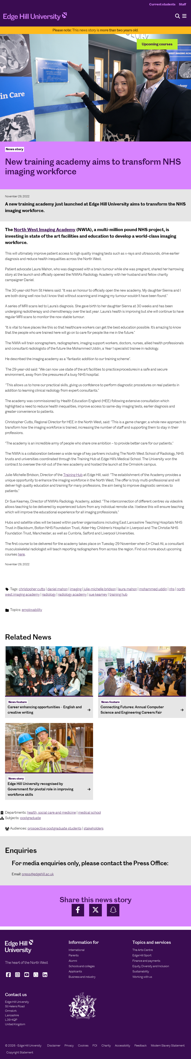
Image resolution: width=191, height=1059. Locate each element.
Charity (106, 1045)
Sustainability (140, 971)
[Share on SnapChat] (113, 910)
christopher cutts (32, 589)
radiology (49, 594)
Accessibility (122, 1045)
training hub (118, 594)
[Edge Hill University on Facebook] (9, 977)
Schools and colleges (82, 966)
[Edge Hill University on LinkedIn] (45, 977)
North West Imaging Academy (44, 229)
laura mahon (127, 589)
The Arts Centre (142, 950)
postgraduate (30, 818)
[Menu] (184, 16)
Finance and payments (146, 960)
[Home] (35, 18)
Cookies (83, 1045)
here (21, 554)
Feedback (140, 1045)
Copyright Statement (19, 1052)
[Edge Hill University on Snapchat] (36, 977)
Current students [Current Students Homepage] (162, 4)
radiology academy (72, 594)
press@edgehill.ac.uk (38, 874)
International (76, 950)
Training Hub (73, 475)
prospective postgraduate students (55, 828)
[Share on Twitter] (95, 910)
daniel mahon (57, 589)
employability (32, 610)
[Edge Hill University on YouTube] (27, 977)
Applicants (75, 971)
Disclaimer (53, 1045)
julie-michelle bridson (100, 589)
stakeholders (94, 828)
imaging (76, 589)
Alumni (73, 960)
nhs (172, 589)
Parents (74, 955)
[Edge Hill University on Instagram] (17, 977)
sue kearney (98, 594)
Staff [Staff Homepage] (182, 4)
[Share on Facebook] (78, 910)
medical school (89, 812)
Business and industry (82, 977)
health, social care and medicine (51, 812)
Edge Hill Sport (141, 955)
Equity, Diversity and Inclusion (150, 966)
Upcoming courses (157, 44)
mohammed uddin (153, 589)
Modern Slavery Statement (168, 1045)
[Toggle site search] (177, 16)
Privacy (69, 1045)
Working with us (142, 977)
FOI (95, 1045)
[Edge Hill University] (19, 952)
